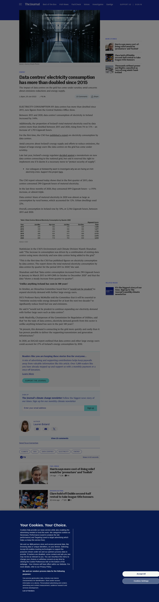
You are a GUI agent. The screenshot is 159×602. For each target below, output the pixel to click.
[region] (79, 556)
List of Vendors (29, 591)
